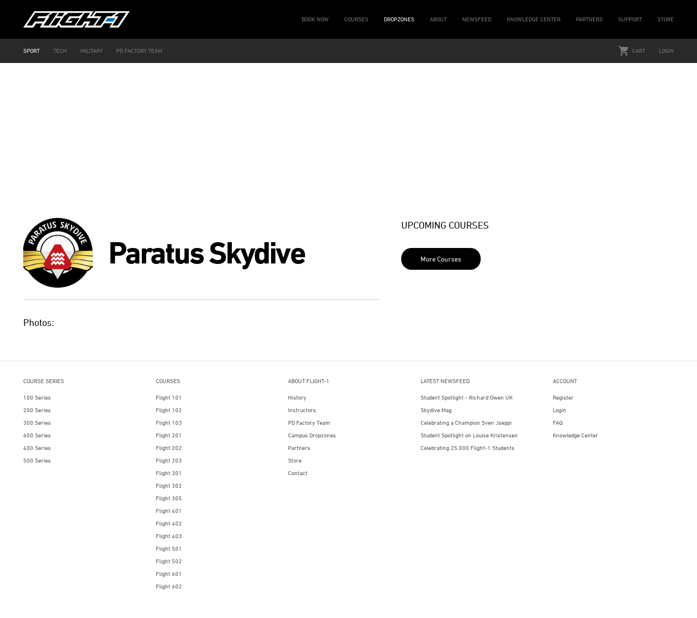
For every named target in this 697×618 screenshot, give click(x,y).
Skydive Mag (436, 410)
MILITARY (91, 50)
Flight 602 (169, 586)
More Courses (441, 259)
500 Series (37, 460)
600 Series (37, 435)
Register (563, 397)
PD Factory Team (309, 422)
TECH (60, 50)
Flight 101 (169, 397)
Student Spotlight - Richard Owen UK (467, 397)
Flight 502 (169, 561)
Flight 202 (169, 447)
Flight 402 (169, 523)
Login (666, 50)
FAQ (557, 422)
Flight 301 (169, 473)
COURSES (356, 19)
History (297, 397)
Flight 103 (169, 422)
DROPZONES (399, 19)
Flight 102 (169, 410)
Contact (297, 473)
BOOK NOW (315, 19)
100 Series (37, 397)
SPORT (31, 50)
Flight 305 (169, 498)
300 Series (37, 422)
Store (295, 460)
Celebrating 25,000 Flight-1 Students (468, 447)
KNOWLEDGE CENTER (534, 19)
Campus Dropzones (312, 435)
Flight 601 (169, 573)
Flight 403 (169, 536)
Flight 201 (169, 435)
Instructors (302, 410)
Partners (299, 447)
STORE (665, 19)
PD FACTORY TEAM (139, 50)
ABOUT (438, 19)
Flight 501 (169, 548)
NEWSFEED (476, 19)
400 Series (37, 447)
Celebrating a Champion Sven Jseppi (466, 422)
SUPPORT (630, 19)
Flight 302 (169, 485)
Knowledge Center (575, 435)
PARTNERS (589, 19)
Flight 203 (169, 460)
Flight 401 (169, 510)
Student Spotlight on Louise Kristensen (469, 435)
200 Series (37, 410)
